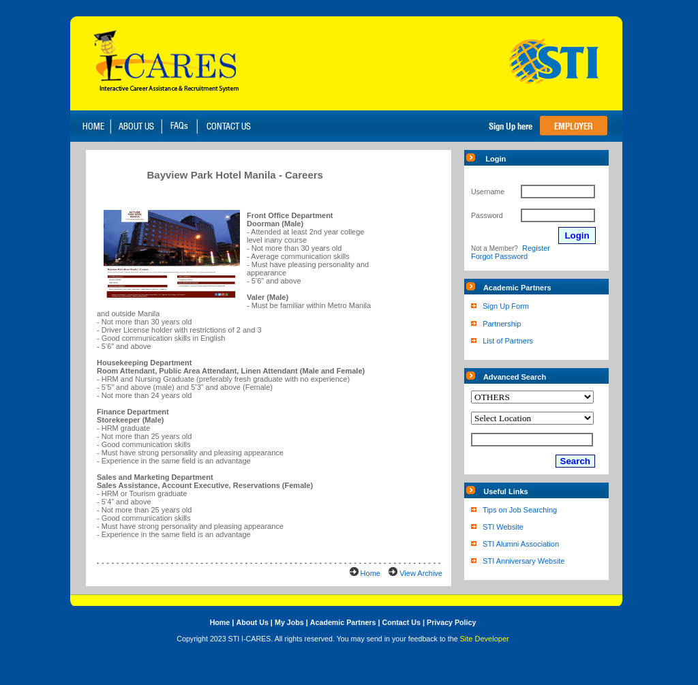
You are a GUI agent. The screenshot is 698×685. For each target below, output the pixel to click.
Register (536, 248)
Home (370, 573)
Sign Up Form (506, 306)
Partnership (502, 324)
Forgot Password (499, 256)
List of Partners (508, 341)
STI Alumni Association (521, 544)
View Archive (420, 573)
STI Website (503, 527)
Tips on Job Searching (520, 510)
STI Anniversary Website (523, 561)
